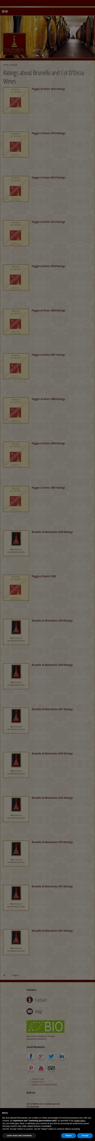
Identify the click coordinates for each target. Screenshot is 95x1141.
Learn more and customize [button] (19, 1135)
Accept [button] (85, 1135)
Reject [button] (68, 1135)
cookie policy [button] (79, 1120)
